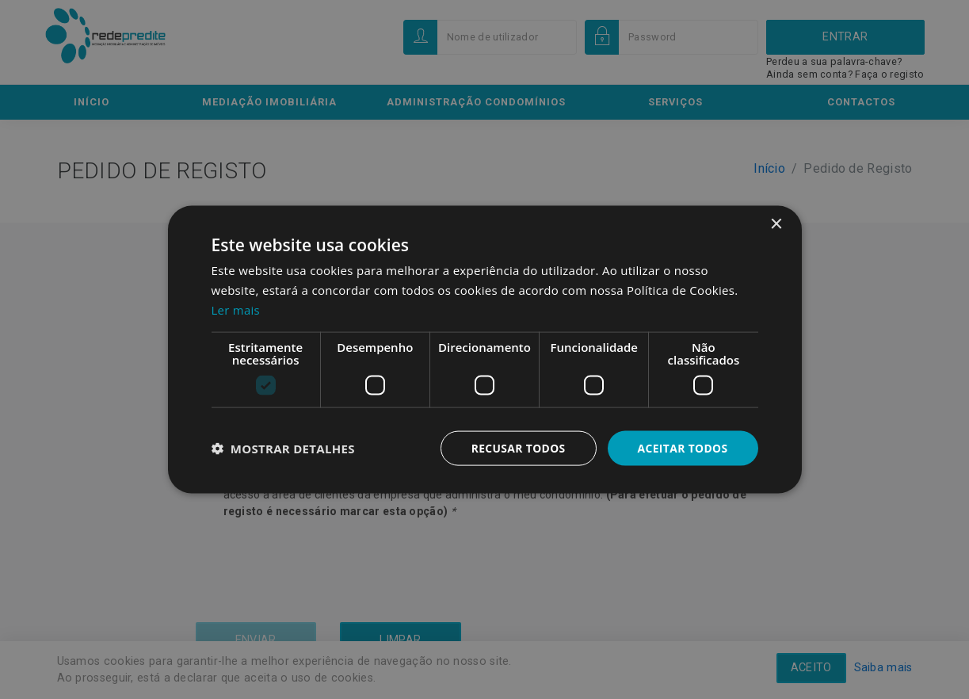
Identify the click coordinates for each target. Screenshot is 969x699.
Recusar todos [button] (517, 447)
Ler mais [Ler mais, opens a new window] (236, 309)
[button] (283, 448)
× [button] (776, 224)
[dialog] (484, 349)
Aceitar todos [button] (681, 447)
